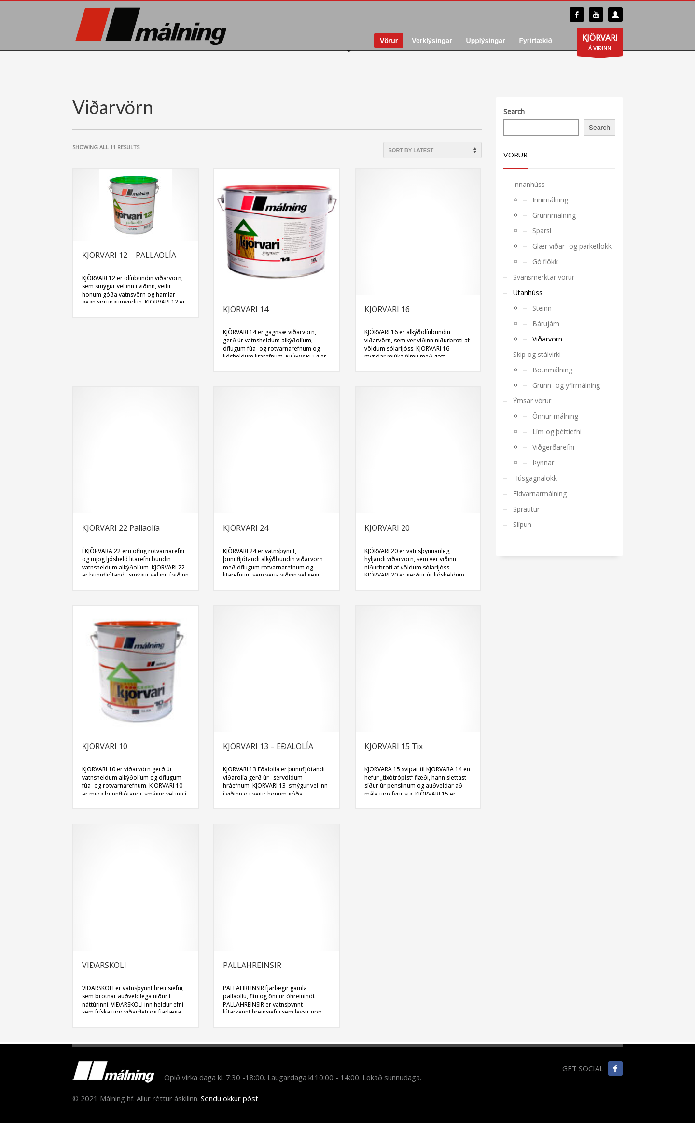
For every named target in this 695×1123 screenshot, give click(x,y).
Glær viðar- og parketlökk (572, 246)
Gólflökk (545, 261)
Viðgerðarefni (553, 447)
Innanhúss (529, 184)
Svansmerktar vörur (543, 277)
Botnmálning (552, 369)
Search (514, 111)
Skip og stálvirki (537, 354)
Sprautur (526, 508)
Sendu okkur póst (229, 1098)
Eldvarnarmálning (540, 493)
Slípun (522, 524)
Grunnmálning (554, 215)
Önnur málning (555, 416)
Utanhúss (527, 292)
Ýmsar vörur (532, 400)
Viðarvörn (547, 338)
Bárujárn (545, 323)
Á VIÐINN (600, 44)
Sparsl (541, 230)
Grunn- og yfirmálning (566, 385)
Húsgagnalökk (535, 478)
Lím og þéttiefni (557, 431)
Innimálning (550, 199)
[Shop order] (432, 150)
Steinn (542, 308)
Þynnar (543, 462)
